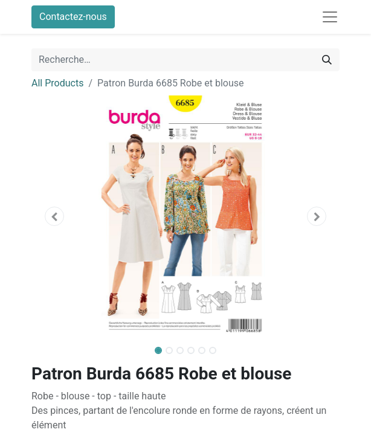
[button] (54, 216)
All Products (57, 83)
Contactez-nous (73, 16)
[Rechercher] (327, 59)
